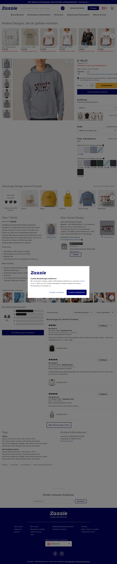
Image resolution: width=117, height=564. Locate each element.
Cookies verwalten (56, 292)
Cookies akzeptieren (76, 292)
